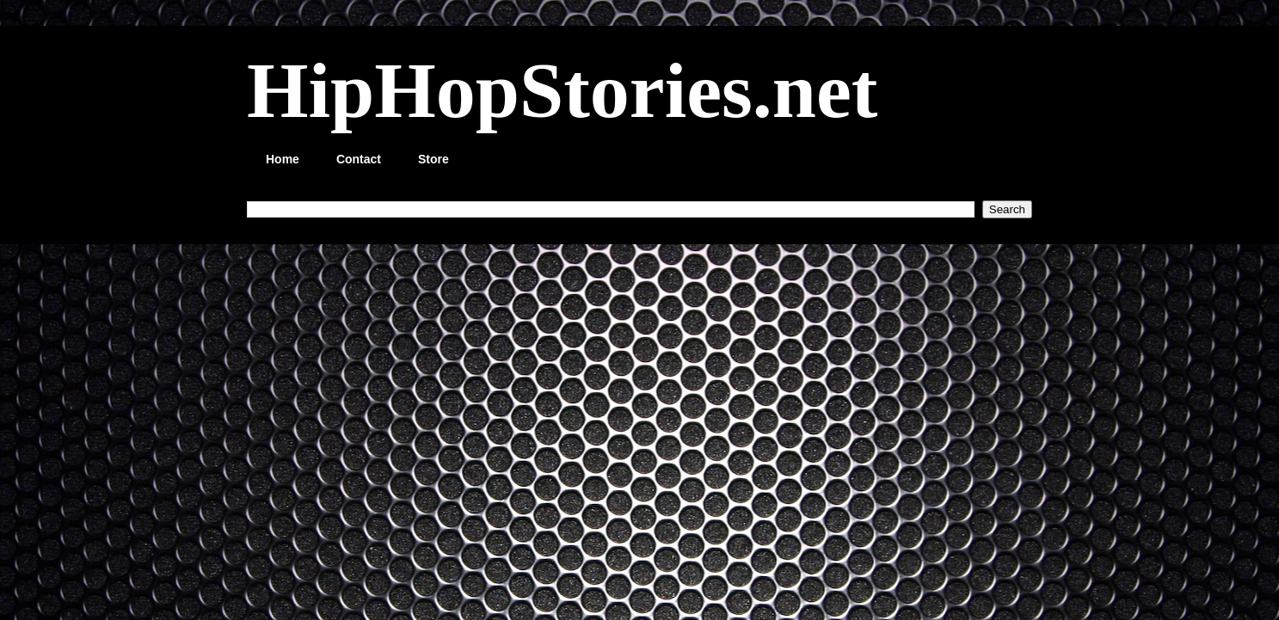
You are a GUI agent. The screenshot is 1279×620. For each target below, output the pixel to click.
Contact (358, 159)
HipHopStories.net (562, 90)
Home (282, 159)
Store (433, 159)
